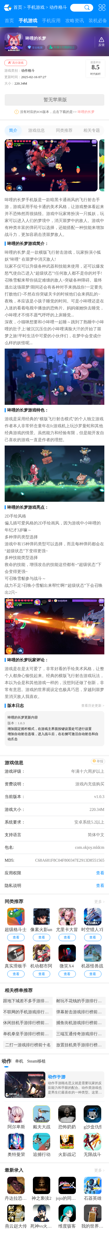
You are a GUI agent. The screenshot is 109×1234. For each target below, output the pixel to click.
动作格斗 (58, 7)
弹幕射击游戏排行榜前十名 (81, 1012)
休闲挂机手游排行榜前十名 (28, 1023)
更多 (99, 902)
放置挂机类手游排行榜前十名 (81, 1045)
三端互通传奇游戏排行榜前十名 (81, 1034)
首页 (17, 7)
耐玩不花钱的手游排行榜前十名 (81, 1001)
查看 (16, 937)
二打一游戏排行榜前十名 (28, 1045)
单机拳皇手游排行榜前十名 (28, 1034)
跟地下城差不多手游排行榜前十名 (28, 1001)
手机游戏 (36, 7)
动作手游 (57, 1077)
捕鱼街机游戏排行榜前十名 (81, 1023)
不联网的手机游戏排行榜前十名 (28, 1012)
